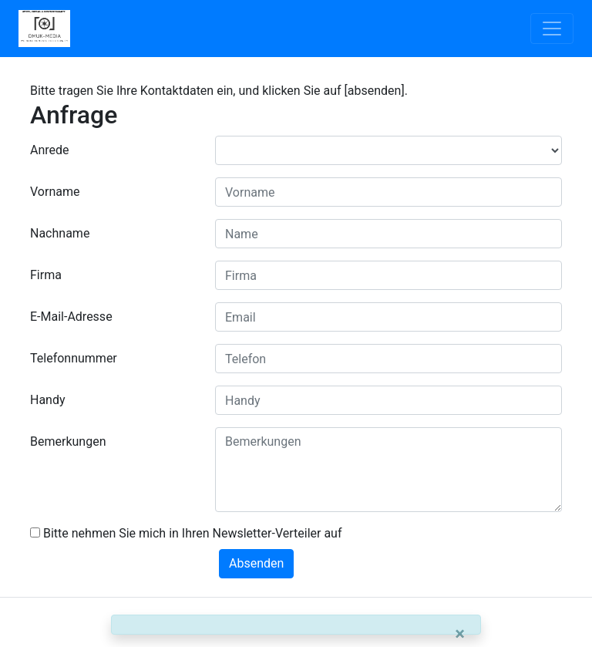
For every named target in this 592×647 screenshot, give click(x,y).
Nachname (59, 233)
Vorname (54, 191)
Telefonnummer (73, 358)
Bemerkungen (68, 441)
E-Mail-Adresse (71, 316)
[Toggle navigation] (552, 28)
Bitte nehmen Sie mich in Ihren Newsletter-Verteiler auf (186, 533)
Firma (46, 275)
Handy (48, 400)
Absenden (256, 563)
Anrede (49, 150)
